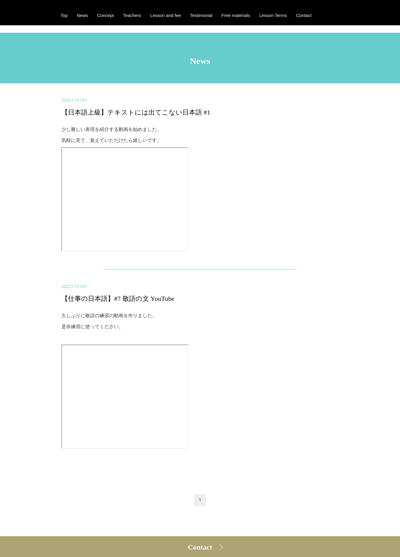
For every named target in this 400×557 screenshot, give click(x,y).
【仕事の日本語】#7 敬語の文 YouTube (117, 298)
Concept (105, 15)
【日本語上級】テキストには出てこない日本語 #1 (135, 112)
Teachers (132, 15)
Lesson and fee (165, 15)
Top (64, 15)
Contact (200, 547)
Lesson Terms (273, 15)
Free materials (235, 15)
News (82, 15)
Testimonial (201, 15)
